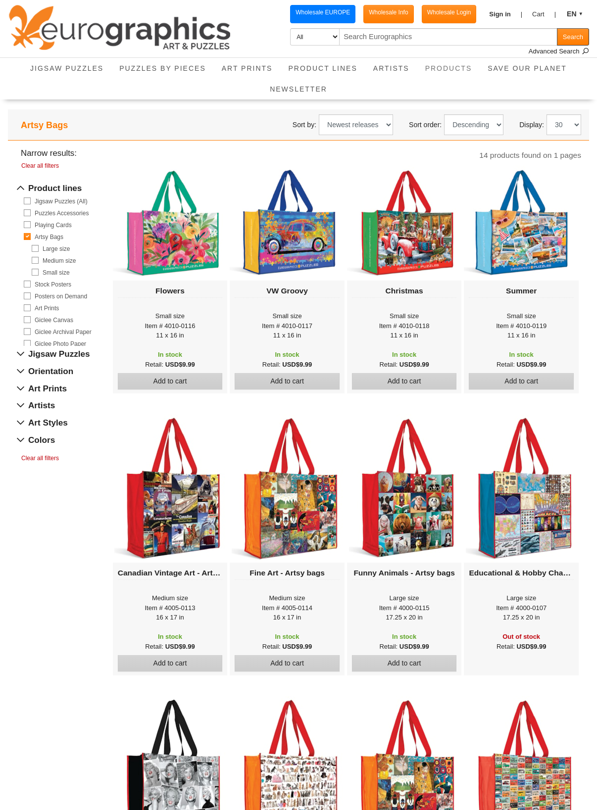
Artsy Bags (49, 237)
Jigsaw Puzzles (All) (61, 201)
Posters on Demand (61, 296)
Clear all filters (40, 165)
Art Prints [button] (247, 68)
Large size (56, 248)
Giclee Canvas (54, 320)
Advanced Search (559, 51)
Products (452, 65)
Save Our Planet (527, 68)
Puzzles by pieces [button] (162, 68)
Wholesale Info (388, 12)
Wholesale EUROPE (323, 12)
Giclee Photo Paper (60, 343)
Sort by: (304, 125)
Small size (56, 272)
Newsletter (298, 89)
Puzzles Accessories (62, 213)
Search (573, 37)
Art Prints (47, 308)
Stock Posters (53, 284)
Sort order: (425, 125)
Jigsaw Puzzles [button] (66, 68)
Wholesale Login (449, 12)
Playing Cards (53, 225)
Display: (531, 125)
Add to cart (170, 381)
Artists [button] (391, 68)
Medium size (59, 260)
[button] (505, 14)
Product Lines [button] (322, 68)
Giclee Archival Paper (63, 332)
